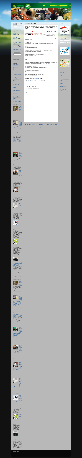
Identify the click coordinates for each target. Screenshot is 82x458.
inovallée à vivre (16, 49)
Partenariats (15, 45)
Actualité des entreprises (33, 82)
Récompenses (16, 99)
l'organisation (16, 64)
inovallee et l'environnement (16, 69)
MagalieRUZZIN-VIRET (36, 78)
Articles (62, 40)
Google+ (61, 74)
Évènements (15, 85)
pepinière (15, 98)
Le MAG (15, 93)
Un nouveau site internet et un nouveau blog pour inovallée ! (17, 140)
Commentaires (64, 42)
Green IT (15, 87)
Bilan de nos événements (15, 38)
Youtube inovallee (63, 86)
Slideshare (62, 80)
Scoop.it (61, 78)
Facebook (62, 72)
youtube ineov (62, 84)
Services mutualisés (17, 46)
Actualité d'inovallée (17, 30)
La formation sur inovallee (16, 61)
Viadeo (61, 83)
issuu (61, 75)
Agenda (14, 35)
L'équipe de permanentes (16, 67)
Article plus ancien (52, 124)
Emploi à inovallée (42, 82)
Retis (61, 77)
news (14, 95)
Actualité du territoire (17, 78)
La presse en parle (17, 42)
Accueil (41, 124)
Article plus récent (30, 124)
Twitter (61, 81)
